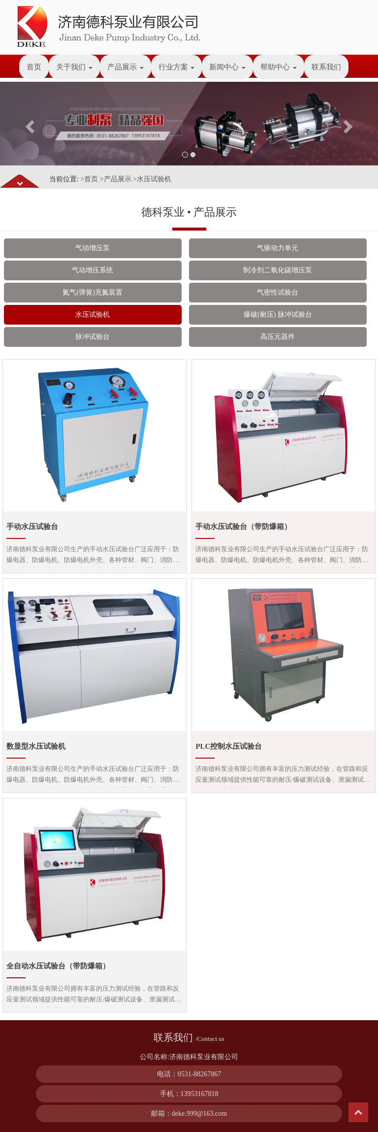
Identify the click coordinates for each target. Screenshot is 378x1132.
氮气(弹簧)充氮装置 (92, 292)
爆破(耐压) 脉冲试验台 (278, 314)
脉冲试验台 (92, 336)
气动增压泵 (92, 248)
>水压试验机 (152, 179)
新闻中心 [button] (227, 67)
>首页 (89, 179)
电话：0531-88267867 (189, 1074)
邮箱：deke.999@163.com (189, 1113)
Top (358, 1112)
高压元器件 (277, 336)
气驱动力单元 (277, 248)
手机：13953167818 (189, 1094)
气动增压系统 (92, 270)
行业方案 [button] (176, 67)
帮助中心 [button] (278, 67)
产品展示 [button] (125, 67)
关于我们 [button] (74, 67)
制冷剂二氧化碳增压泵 (277, 270)
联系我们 (326, 67)
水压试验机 (92, 314)
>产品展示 (115, 179)
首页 (34, 67)
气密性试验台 (277, 292)
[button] (28, 124)
